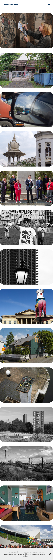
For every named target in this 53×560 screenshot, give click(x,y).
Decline (25, 556)
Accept (42, 554)
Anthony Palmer (10, 4)
